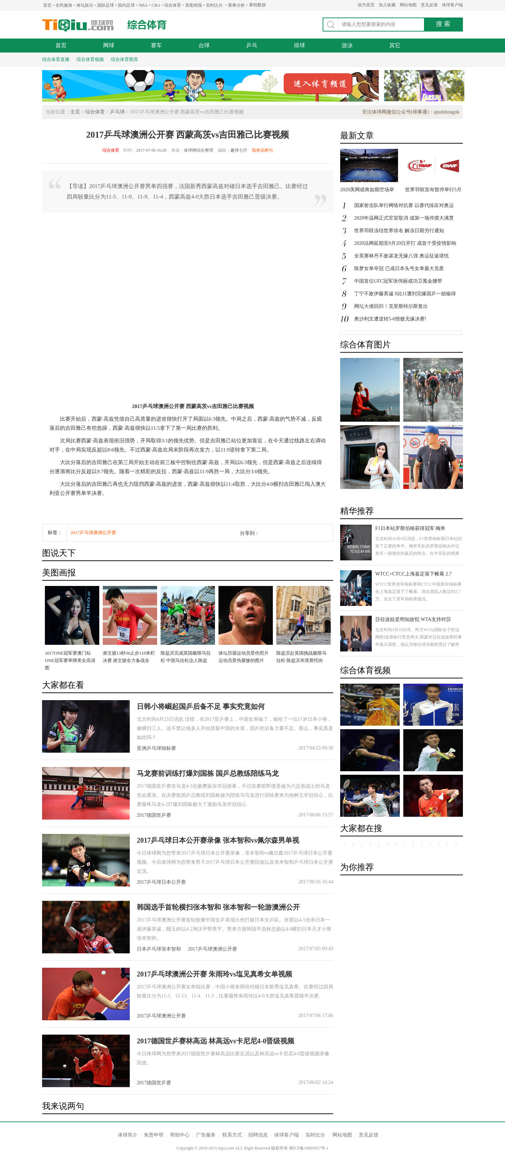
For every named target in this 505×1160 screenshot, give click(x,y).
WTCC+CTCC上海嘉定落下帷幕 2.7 (413, 573)
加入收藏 (387, 4)
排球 (299, 45)
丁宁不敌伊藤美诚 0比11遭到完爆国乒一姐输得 (405, 293)
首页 (47, 5)
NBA (143, 5)
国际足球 (105, 5)
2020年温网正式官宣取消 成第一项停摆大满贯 (404, 218)
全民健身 (63, 5)
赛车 (156, 45)
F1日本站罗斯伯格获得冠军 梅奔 (410, 528)
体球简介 (127, 1135)
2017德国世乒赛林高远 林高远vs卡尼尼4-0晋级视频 (215, 1041)
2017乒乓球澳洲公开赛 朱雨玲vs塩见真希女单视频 (214, 974)
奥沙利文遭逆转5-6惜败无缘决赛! (390, 319)
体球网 (78, 25)
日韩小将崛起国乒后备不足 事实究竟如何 (201, 706)
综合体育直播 (55, 59)
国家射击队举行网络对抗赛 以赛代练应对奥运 (404, 205)
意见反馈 (429, 4)
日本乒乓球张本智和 (159, 949)
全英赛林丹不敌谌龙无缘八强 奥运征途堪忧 (401, 255)
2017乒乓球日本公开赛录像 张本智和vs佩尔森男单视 (218, 840)
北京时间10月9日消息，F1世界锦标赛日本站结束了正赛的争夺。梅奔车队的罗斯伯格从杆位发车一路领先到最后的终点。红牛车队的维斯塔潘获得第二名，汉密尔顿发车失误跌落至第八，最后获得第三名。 (418, 553)
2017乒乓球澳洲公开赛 (93, 532)
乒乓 (251, 45)
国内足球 (126, 5)
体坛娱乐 (84, 5)
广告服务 (206, 1135)
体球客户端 (452, 4)
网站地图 (408, 4)
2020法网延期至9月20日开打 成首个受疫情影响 (405, 243)
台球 (204, 45)
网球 (108, 45)
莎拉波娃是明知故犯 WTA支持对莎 (413, 619)
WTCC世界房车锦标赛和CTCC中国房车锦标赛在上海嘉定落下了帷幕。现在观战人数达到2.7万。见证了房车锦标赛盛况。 (418, 591)
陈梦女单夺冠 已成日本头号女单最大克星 (399, 268)
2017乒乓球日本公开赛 (161, 882)
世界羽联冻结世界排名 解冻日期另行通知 (399, 230)
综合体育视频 (90, 59)
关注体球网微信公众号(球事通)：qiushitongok (410, 112)
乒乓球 (117, 112)
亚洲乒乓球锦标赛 (156, 748)
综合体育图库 (124, 59)
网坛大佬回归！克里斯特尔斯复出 (391, 306)
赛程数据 (257, 4)
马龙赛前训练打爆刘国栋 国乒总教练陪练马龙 (208, 773)
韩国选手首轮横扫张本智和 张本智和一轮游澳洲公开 (218, 907)
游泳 (347, 45)
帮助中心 (180, 1135)
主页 (75, 112)
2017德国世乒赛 (154, 815)
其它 (394, 45)
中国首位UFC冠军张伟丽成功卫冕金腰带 (398, 281)
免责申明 (153, 1135)
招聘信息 (258, 1135)
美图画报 (193, 5)
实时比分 (214, 5)
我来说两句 (262, 150)
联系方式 (232, 1135)
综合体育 (172, 5)
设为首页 (366, 4)
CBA (156, 5)
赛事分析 (236, 5)
